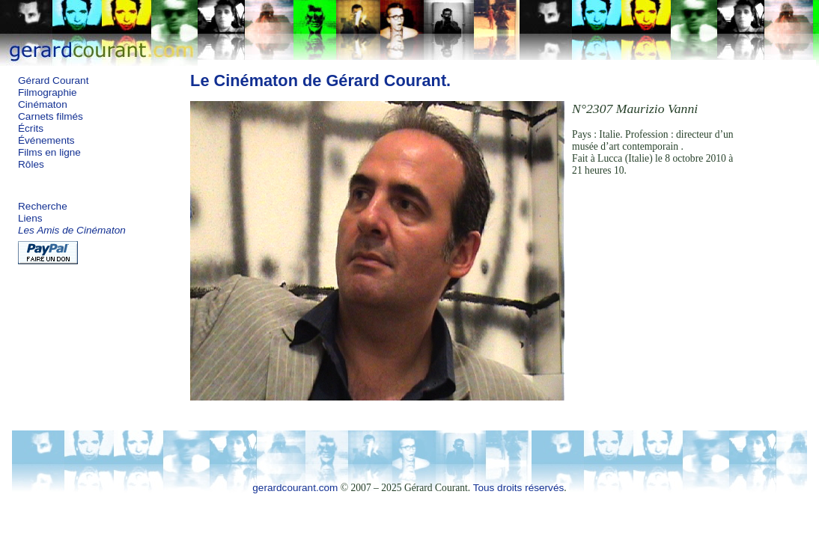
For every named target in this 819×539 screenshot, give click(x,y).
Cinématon (42, 104)
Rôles (31, 164)
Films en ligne (49, 152)
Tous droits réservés (518, 487)
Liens (30, 218)
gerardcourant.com (295, 487)
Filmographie (47, 92)
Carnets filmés (50, 116)
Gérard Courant (53, 80)
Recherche (42, 206)
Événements (46, 140)
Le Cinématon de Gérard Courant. (320, 80)
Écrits (30, 128)
